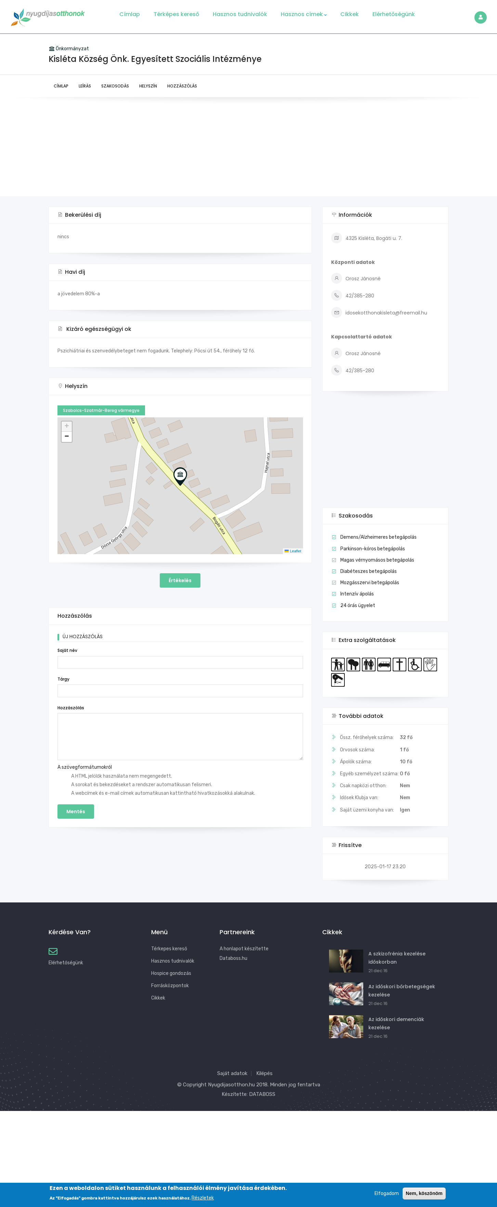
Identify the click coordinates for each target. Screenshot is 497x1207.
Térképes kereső (176, 14)
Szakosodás (115, 86)
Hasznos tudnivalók (240, 14)
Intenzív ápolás (357, 594)
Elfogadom (387, 1193)
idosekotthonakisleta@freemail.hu (379, 312)
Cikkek (349, 14)
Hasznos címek (304, 14)
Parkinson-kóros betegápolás (372, 549)
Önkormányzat (72, 49)
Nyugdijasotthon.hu (231, 1085)
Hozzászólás (182, 86)
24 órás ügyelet (357, 605)
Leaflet (293, 551)
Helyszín (148, 86)
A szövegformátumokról (84, 767)
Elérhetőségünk (393, 14)
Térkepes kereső (169, 949)
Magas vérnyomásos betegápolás (377, 560)
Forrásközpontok (170, 986)
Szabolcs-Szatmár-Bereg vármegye (101, 410)
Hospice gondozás (171, 973)
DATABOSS (262, 1094)
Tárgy (63, 679)
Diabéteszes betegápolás (368, 571)
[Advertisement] (248, 148)
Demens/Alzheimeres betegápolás (378, 537)
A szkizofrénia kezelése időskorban (397, 957)
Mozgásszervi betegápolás (369, 583)
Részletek (203, 1198)
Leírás (85, 86)
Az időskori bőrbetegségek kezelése (401, 990)
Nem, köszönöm (424, 1193)
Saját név (67, 650)
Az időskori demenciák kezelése (396, 1023)
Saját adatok (232, 1073)
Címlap (129, 14)
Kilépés (264, 1073)
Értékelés (180, 580)
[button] (180, 476)
